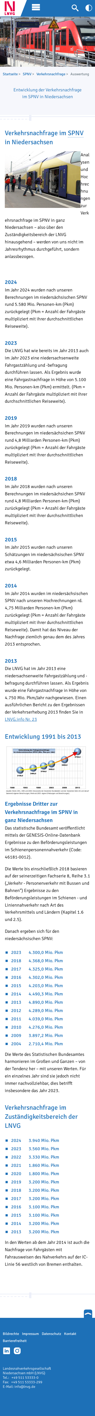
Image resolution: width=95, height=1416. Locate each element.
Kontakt (70, 1333)
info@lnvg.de (24, 1386)
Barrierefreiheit (15, 1340)
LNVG (12, 8)
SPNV (27, 74)
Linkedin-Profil (6, 1351)
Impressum (30, 1333)
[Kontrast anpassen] (88, 8)
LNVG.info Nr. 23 (21, 719)
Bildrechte (11, 1333)
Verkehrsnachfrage (50, 74)
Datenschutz (51, 1333)
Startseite (10, 74)
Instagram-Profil (17, 1351)
